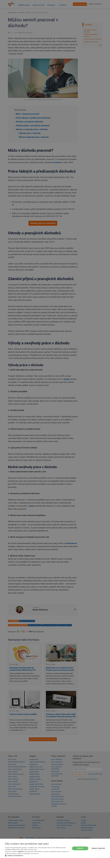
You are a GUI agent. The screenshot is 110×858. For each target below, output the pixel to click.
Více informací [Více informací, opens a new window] (34, 853)
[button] (37, 855)
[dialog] (55, 848)
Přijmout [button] (80, 848)
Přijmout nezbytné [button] (97, 848)
